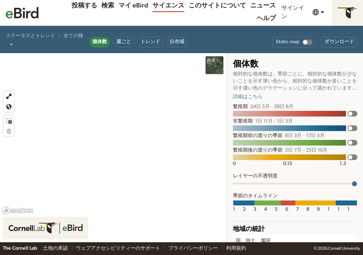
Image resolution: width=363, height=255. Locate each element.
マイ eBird (133, 5)
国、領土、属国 (253, 240)
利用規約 (236, 248)
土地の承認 (56, 248)
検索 (107, 5)
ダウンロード (339, 41)
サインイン (292, 12)
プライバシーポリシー (193, 248)
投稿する (84, 5)
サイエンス (168, 5)
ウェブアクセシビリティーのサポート (118, 248)
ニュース (263, 5)
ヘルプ (266, 18)
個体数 (99, 41)
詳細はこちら (248, 96)
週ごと (123, 41)
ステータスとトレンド (30, 35)
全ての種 (73, 35)
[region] (113, 147)
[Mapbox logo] (17, 210)
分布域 (176, 41)
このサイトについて (217, 5)
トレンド (150, 41)
